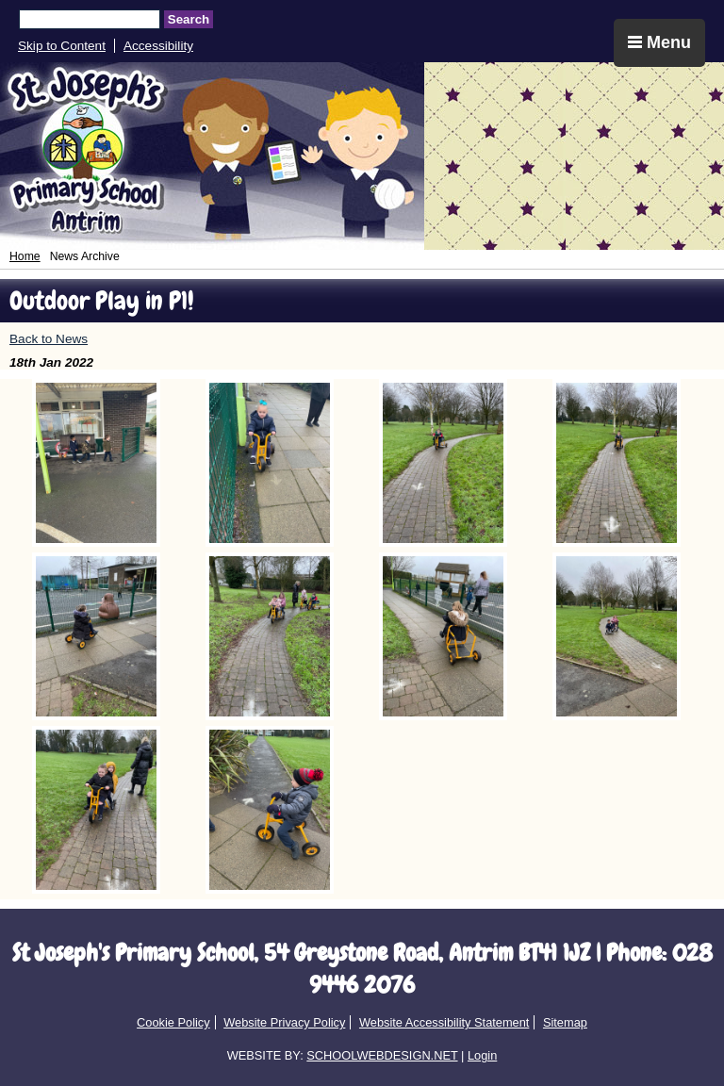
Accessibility (158, 46)
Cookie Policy (173, 1022)
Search (188, 19)
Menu (659, 42)
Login (482, 1055)
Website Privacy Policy (284, 1022)
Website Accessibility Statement (444, 1022)
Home (25, 256)
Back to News (48, 339)
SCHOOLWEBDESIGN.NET (381, 1055)
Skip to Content (62, 46)
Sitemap (565, 1022)
